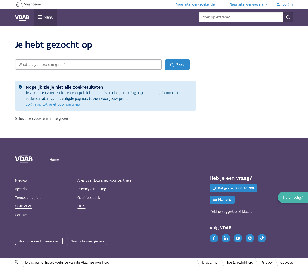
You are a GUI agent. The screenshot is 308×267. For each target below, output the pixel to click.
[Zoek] (288, 17)
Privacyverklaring (91, 188)
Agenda (21, 188)
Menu (48, 17)
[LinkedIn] (226, 238)
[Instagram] (250, 238)
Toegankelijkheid (240, 262)
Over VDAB (23, 206)
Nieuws (21, 180)
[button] (293, 197)
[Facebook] (214, 238)
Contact (21, 215)
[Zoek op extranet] (241, 17)
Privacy (267, 262)
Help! (81, 206)
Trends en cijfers (28, 197)
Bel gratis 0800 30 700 (236, 188)
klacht (247, 211)
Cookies (286, 262)
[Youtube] (238, 238)
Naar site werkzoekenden (196, 4)
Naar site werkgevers (246, 4)
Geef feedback (88, 197)
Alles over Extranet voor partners (104, 180)
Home (54, 159)
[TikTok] (262, 238)
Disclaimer (210, 262)
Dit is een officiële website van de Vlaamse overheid (67, 262)
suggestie (229, 211)
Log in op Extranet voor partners (53, 104)
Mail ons (224, 199)
